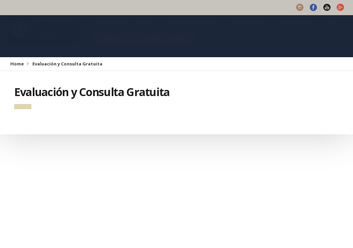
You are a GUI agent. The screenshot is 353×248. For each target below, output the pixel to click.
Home (17, 64)
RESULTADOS (250, 29)
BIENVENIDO (108, 29)
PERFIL (146, 29)
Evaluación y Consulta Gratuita (144, 45)
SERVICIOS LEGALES (194, 29)
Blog (330, 29)
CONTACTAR (296, 29)
